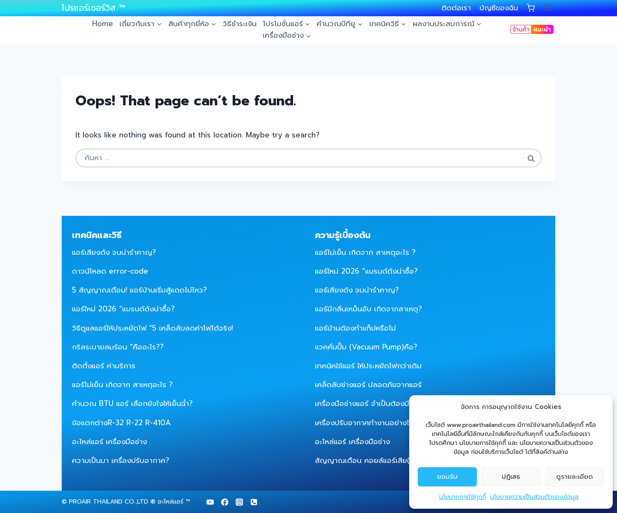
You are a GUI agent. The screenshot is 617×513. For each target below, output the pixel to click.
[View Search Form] (547, 8)
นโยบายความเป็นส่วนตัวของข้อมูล (534, 496)
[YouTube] (210, 502)
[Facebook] (224, 502)
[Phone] (253, 502)
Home (102, 23)
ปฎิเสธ (511, 476)
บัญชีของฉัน (498, 7)
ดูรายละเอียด (574, 476)
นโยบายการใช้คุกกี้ (462, 496)
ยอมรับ (447, 476)
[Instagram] (239, 502)
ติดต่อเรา (456, 7)
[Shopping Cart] (531, 8)
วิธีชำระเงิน (240, 23)
